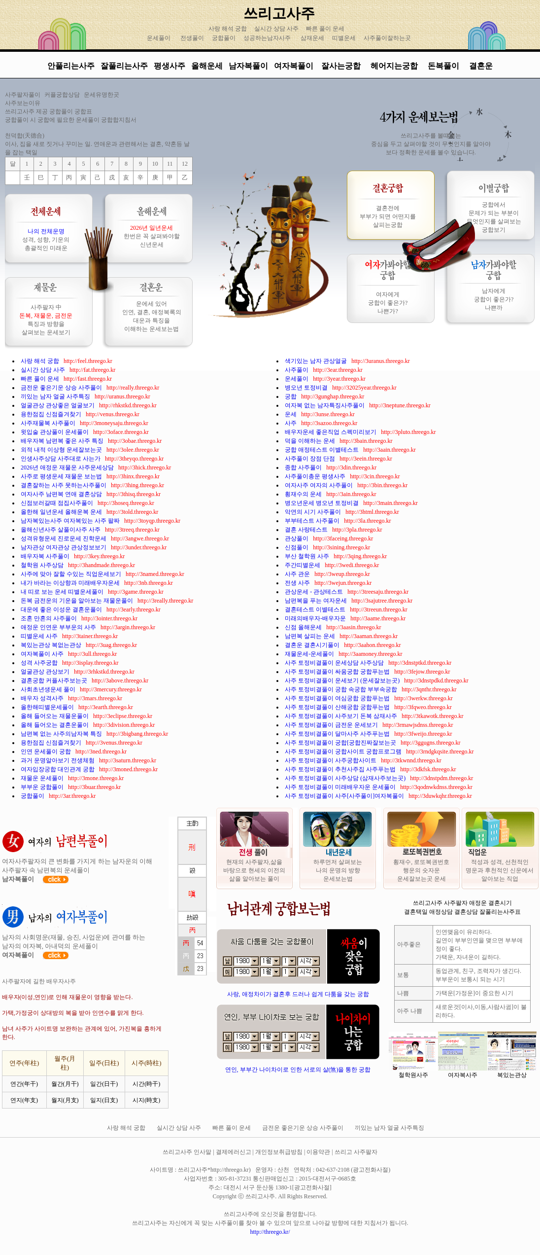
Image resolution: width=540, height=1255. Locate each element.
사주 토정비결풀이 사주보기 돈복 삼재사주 (342, 716)
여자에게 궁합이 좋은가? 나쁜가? (387, 303)
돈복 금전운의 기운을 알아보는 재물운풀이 (78, 600)
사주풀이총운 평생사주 (316, 476)
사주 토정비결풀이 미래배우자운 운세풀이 (341, 787)
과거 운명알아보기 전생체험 (58, 760)
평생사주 (169, 66)
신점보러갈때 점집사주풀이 (58, 503)
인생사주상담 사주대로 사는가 (61, 458)
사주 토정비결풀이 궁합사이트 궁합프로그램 (344, 751)
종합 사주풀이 (304, 467)
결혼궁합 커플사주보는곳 (55, 680)
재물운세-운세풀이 (310, 653)
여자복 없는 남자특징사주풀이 (325, 405)
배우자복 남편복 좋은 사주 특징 (63, 440)
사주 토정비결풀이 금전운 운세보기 (332, 724)
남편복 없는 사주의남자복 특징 (62, 733)
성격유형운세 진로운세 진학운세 (64, 538)
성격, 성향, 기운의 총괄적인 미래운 (45, 239)
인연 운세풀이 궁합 (46, 751)
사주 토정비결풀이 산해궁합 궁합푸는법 (338, 707)
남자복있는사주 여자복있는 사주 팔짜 (71, 520)
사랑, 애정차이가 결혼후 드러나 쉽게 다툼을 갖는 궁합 (298, 994)
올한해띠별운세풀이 (48, 707)
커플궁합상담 (62, 94)
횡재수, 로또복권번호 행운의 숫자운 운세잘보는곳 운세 (421, 870)
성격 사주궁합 (40, 662)
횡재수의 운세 (304, 494)
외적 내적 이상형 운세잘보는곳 (62, 449)
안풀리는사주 (71, 66)
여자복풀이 (293, 66)
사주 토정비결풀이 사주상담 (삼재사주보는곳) (346, 778)
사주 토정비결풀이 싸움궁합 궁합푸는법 (338, 671)
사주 (291, 423)
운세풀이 (158, 38)
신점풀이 (297, 547)
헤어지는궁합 (395, 66)
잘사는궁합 (342, 66)
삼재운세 (312, 38)
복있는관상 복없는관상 (52, 645)
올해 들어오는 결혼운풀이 (55, 724)
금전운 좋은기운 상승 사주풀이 (62, 387)
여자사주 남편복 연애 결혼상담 (62, 494)
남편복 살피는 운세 (311, 636)
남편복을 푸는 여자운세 (316, 600)
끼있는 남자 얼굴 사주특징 (56, 396)
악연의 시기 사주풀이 (313, 511)
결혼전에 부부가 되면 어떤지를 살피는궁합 (388, 216)
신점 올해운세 (304, 627)
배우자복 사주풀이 (46, 556)
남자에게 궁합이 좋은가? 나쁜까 (493, 299)
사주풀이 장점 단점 (311, 458)
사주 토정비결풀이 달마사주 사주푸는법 (338, 733)
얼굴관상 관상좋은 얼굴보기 (58, 405)
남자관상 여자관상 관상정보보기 (64, 547)
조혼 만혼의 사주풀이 (49, 618)
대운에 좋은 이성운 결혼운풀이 (62, 609)
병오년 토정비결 (307, 387)
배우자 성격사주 (43, 698)
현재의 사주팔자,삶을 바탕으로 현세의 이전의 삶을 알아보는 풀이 (254, 870)
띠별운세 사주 (40, 636)
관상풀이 (297, 538)
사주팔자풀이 (22, 94)
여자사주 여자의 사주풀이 (319, 485)
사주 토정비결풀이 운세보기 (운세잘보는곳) (343, 680)
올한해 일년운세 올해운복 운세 (62, 511)
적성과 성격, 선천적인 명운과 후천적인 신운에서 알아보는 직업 (500, 870)
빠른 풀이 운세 (326, 28)
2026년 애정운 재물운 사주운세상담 (68, 467)
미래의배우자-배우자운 (316, 618)
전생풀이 (192, 38)
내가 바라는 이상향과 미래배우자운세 (71, 582)
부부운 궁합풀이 (43, 787)
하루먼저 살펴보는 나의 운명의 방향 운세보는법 (337, 870)
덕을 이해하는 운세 (311, 440)
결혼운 (481, 66)
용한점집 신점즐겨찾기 (52, 414)
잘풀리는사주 (124, 66)
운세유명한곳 (101, 94)
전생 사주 (298, 582)
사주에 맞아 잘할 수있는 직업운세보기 (72, 574)
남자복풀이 (248, 66)
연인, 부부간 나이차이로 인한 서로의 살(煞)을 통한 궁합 (298, 1069)
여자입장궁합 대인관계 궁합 (58, 769)
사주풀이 (297, 369)
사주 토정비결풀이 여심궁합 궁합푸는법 (338, 698)
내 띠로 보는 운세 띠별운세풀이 (63, 591)
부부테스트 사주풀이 (313, 520)
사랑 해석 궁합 (228, 28)
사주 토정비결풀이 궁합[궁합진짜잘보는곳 (341, 742)
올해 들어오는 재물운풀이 (55, 716)
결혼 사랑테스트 (307, 529)
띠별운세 (344, 38)
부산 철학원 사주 (308, 556)
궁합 (291, 396)
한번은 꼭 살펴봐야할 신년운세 (152, 236)
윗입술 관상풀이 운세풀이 (55, 432)
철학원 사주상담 (43, 565)
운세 (291, 414)
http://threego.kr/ (270, 1231)
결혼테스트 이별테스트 (316, 609)
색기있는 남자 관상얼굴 (316, 361)
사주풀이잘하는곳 (387, 38)
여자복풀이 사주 (43, 653)
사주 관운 (298, 574)
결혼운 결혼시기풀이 (313, 645)
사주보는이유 (22, 103)
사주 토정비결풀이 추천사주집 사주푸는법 (341, 769)
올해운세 (207, 66)
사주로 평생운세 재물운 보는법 (62, 476)
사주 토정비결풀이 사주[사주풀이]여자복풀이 (345, 795)
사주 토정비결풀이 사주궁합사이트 (331, 760)
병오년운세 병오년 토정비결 (322, 503)
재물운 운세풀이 (43, 778)
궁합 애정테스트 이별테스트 (322, 449)
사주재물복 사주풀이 (49, 423)
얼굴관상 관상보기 (46, 671)
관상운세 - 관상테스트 (314, 591)
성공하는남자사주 (267, 38)
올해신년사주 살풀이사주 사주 (61, 529)
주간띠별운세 (303, 565)
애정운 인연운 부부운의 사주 (59, 627)
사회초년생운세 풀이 (49, 689)
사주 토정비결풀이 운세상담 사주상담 (335, 662)
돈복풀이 (443, 66)
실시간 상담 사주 (277, 28)
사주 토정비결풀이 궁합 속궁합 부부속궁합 (342, 689)
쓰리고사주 (279, 13)
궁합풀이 (224, 38)
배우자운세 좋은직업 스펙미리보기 (331, 432)
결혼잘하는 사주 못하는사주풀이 (64, 485)
